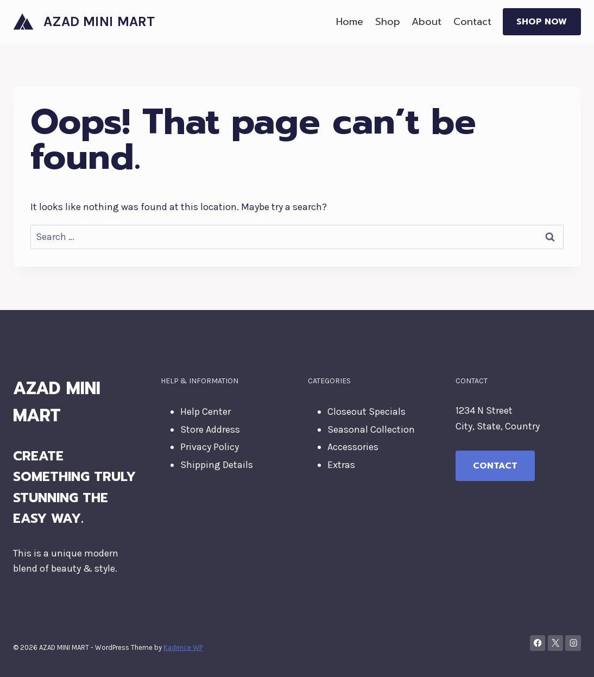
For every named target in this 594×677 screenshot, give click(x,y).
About (426, 21)
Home (349, 21)
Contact (472, 21)
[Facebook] (538, 643)
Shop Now (541, 21)
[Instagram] (573, 643)
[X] (556, 643)
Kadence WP (183, 647)
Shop (387, 21)
